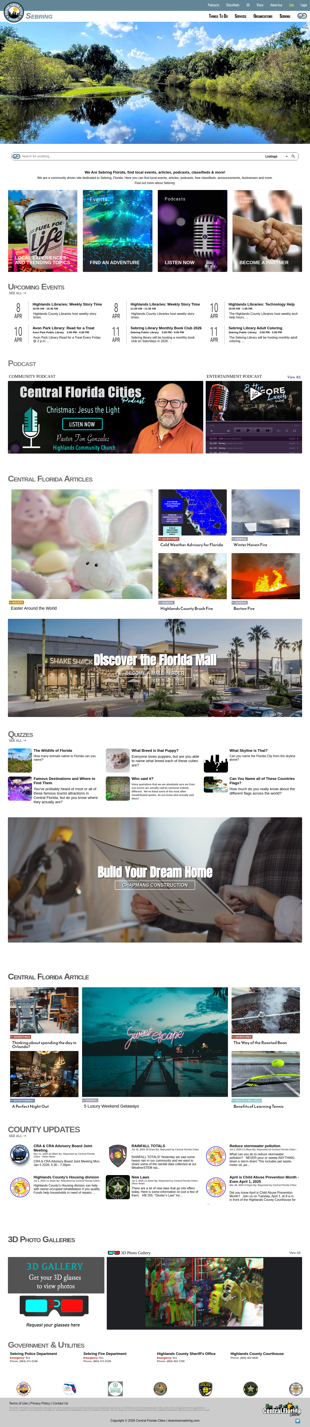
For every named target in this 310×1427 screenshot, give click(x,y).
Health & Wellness (248, 1100)
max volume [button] (228, 431)
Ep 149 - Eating (226, 448)
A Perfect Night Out (30, 1106)
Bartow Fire (244, 608)
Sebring (39, 15)
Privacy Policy (40, 1403)
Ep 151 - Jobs (225, 438)
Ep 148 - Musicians (228, 453)
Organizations (262, 16)
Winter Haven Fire (250, 545)
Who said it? (142, 779)
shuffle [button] (286, 431)
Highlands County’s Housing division (66, 1177)
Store (260, 5)
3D (248, 5)
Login (304, 5)
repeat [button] (278, 431)
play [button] (254, 394)
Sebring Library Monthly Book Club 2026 (166, 328)
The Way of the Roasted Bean (260, 1043)
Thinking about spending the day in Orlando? (44, 1045)
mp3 (292, 438)
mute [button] (212, 431)
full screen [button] (294, 431)
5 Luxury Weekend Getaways (111, 1106)
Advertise (276, 5)
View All (294, 377)
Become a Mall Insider (155, 673)
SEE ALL (17, 293)
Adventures (170, 539)
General (168, 602)
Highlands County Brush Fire (186, 608)
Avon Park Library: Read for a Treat (63, 328)
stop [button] (258, 430)
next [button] (268, 430)
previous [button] (238, 430)
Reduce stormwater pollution (255, 1146)
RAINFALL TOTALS (148, 1146)
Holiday (17, 602)
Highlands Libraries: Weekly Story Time (67, 304)
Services (240, 16)
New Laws (140, 1177)
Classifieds (232, 5)
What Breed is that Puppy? (154, 750)
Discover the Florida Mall (155, 660)
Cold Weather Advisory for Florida (191, 545)
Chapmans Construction (155, 885)
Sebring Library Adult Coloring (255, 328)
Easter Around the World (34, 608)
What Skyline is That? (249, 750)
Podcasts (213, 5)
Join (291, 5)
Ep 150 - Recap (226, 443)
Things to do (218, 16)
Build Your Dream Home (155, 872)
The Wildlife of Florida (53, 750)
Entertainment (24, 1100)
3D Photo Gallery (135, 1252)
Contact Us (60, 1403)
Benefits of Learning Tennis (258, 1106)
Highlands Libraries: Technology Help (262, 304)
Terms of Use (18, 1403)
